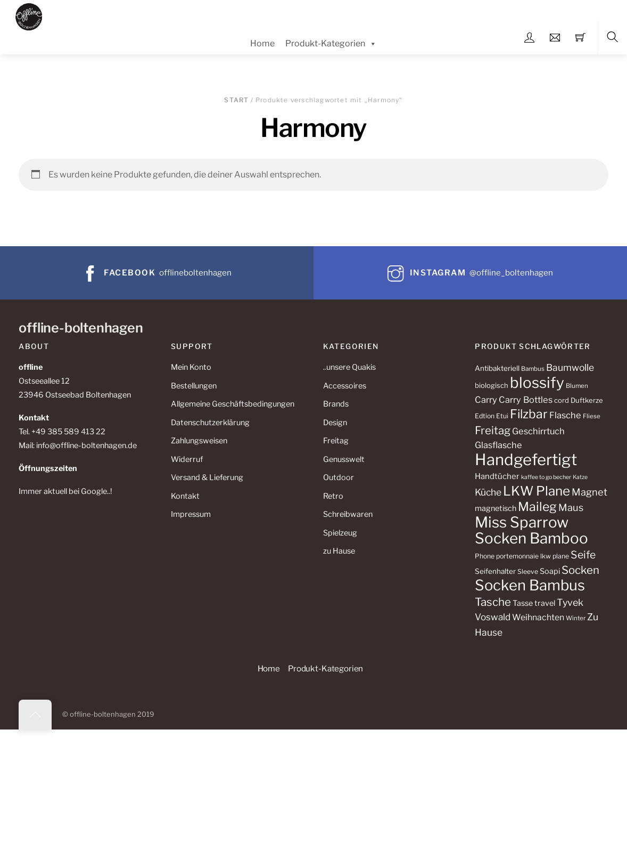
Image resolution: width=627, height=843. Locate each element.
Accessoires (344, 386)
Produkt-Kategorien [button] (325, 668)
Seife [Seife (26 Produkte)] (583, 554)
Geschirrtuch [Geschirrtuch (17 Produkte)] (538, 431)
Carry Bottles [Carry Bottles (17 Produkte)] (525, 399)
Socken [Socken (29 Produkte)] (580, 570)
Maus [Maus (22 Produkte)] (570, 507)
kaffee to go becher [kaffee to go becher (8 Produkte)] (546, 477)
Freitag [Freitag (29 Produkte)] (492, 430)
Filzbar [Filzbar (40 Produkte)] (529, 414)
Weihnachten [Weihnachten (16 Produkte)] (538, 617)
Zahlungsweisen (199, 440)
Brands (336, 404)
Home (262, 43)
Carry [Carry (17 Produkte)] (486, 399)
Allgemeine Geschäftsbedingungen (232, 404)
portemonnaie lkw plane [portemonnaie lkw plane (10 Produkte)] (532, 556)
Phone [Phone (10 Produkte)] (484, 556)
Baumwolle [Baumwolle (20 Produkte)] (570, 367)
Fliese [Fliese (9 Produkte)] (591, 416)
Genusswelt (344, 459)
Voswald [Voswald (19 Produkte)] (492, 616)
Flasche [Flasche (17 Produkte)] (565, 415)
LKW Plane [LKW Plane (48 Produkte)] (536, 491)
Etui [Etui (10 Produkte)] (502, 416)
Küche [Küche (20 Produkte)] (488, 492)
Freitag (336, 440)
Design (335, 422)
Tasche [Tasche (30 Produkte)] (493, 602)
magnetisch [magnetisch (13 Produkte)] (495, 508)
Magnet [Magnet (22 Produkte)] (589, 492)
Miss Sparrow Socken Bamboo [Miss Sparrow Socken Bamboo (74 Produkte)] (531, 530)
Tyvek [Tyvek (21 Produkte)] (570, 602)
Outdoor (338, 477)
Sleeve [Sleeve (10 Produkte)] (527, 571)
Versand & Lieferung (207, 477)
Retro (333, 496)
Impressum (191, 514)
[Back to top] (35, 714)
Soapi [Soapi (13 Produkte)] (550, 571)
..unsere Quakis (349, 367)
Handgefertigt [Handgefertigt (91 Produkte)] (526, 459)
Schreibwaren (348, 514)
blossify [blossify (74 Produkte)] (537, 383)
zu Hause (339, 551)
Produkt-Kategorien (331, 43)
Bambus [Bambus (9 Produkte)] (532, 368)
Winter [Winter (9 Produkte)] (575, 618)
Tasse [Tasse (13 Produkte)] (523, 603)
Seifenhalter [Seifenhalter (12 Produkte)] (495, 571)
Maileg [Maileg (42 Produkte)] (537, 506)
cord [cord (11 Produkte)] (561, 400)
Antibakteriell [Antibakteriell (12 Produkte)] (497, 368)
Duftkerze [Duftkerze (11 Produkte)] (587, 400)
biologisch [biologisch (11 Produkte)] (491, 385)
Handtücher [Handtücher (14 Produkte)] (497, 476)
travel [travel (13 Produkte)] (544, 603)
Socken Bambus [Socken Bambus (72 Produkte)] (530, 585)
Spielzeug (340, 533)
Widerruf (187, 459)
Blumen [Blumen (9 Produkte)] (577, 386)
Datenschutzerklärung (210, 422)
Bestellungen (194, 386)
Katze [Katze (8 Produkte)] (580, 477)
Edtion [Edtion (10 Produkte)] (484, 416)
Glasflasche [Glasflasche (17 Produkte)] (498, 445)
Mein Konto (191, 367)
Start (236, 100)
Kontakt (185, 496)
